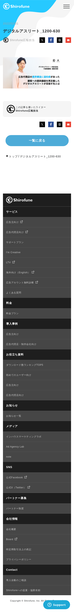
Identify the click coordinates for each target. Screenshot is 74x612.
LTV (8, 262)
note (8, 456)
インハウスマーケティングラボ (23, 436)
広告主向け (12, 222)
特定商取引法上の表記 (18, 549)
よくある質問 (13, 292)
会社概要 (11, 529)
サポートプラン (15, 242)
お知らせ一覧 (13, 416)
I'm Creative (13, 252)
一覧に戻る (37, 140)
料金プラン (12, 313)
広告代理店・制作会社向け (21, 344)
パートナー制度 (15, 508)
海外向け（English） (18, 272)
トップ (13, 156)
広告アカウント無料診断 (20, 282)
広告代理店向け (15, 232)
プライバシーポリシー (18, 559)
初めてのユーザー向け (18, 375)
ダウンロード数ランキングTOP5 (24, 365)
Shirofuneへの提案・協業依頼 (23, 590)
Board (9, 539)
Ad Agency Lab (15, 446)
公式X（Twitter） (16, 487)
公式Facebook (14, 477)
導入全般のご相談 (16, 580)
